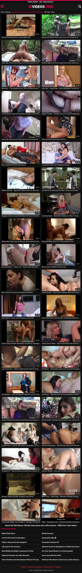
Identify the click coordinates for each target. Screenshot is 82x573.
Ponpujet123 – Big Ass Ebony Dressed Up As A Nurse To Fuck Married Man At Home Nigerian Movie (21, 471)
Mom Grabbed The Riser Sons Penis (13, 165)
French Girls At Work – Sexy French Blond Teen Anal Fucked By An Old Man (61, 343)
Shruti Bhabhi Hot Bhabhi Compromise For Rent (18, 551)
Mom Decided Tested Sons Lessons (54, 139)
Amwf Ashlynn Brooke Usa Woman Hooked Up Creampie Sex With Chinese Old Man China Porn (21, 343)
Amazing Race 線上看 (49, 538)
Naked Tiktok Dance (8, 533)
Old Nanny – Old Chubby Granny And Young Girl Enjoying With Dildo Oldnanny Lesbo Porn (61, 369)
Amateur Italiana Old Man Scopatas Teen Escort (17, 496)
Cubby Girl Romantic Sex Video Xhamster (15, 555)
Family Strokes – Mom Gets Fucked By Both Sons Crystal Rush (61, 292)
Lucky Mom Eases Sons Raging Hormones (56, 165)
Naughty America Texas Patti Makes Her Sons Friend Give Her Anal (21, 216)
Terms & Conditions (35, 567)
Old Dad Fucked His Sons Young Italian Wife (16, 37)
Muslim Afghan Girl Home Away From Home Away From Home (61, 63)
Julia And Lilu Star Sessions (11, 547)
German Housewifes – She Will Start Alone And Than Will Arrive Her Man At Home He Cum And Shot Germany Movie (61, 445)
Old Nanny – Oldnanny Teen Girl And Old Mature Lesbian (60, 394)
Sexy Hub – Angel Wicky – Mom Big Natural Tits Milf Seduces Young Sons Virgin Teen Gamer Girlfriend (61, 88)
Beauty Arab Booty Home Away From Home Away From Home (61, 37)
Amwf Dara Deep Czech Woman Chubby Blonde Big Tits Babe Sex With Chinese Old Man (61, 318)
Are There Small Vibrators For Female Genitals (57, 551)
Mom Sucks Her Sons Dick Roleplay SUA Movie (17, 292)
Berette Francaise (48, 533)
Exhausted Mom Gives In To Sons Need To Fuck (57, 241)
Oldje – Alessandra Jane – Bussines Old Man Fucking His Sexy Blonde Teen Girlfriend (61, 522)
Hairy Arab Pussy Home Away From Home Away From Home (21, 63)
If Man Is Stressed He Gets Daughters (14, 542)
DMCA (23, 567)
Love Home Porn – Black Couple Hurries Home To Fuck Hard (21, 369)
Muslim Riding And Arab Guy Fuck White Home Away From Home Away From (21, 420)
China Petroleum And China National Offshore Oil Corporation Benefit (25, 560)
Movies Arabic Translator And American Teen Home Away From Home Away (61, 420)
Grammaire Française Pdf (50, 542)
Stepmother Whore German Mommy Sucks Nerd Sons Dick (21, 241)
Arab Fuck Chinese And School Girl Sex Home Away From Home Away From (21, 139)
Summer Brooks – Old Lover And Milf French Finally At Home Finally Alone (61, 471)
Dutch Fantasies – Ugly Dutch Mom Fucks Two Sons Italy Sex (21, 190)
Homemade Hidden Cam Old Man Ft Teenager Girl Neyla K (21, 522)
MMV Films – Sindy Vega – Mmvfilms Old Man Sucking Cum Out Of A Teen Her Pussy (61, 496)
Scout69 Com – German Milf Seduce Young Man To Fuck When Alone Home (21, 445)
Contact (58, 567)
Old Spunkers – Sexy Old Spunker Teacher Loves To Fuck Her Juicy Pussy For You (21, 394)
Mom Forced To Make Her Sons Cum (54, 267)
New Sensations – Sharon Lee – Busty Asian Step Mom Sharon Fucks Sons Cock (21, 267)
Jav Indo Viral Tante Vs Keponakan (13, 538)
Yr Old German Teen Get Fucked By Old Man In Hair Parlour (21, 114)
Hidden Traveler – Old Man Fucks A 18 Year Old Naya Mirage (61, 114)
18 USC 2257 (48, 567)
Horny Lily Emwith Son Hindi (51, 555)
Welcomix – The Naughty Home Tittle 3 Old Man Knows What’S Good (21, 88)
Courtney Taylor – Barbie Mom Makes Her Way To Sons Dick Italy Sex (61, 216)
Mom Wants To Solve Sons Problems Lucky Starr (18, 318)
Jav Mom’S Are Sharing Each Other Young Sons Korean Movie (61, 190)
